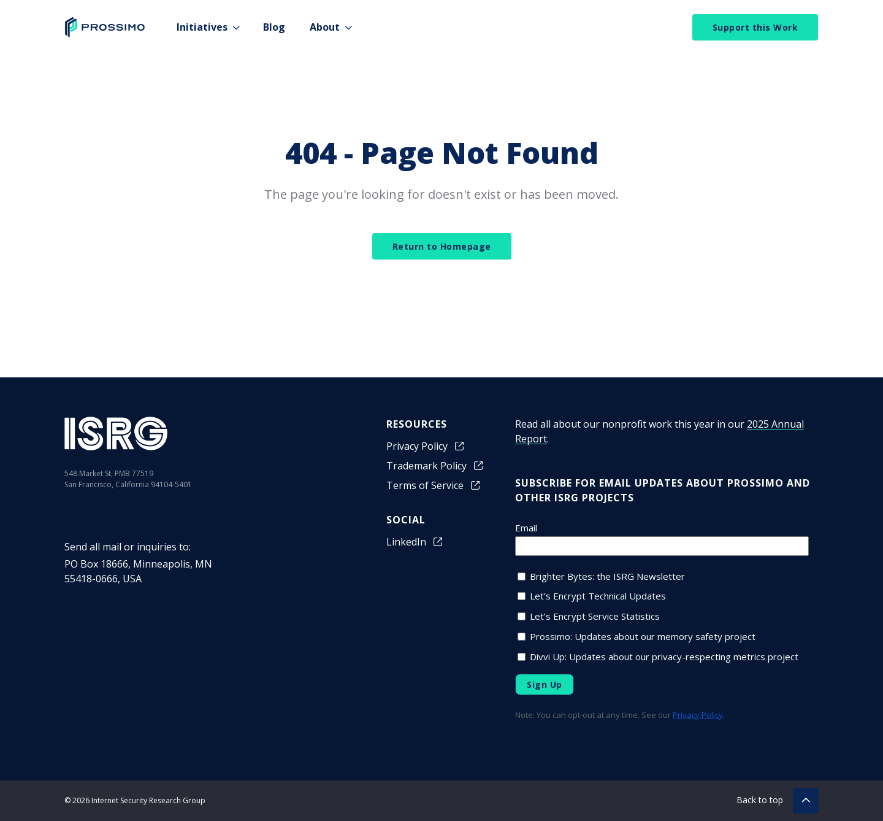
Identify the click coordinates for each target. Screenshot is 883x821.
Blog (274, 27)
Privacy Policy (425, 446)
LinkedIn (415, 542)
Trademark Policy (435, 465)
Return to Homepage (441, 246)
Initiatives (202, 27)
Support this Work (755, 27)
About (325, 27)
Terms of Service (433, 485)
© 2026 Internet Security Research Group (134, 800)
